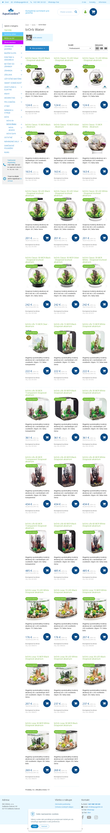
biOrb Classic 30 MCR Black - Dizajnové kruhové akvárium (37, 259)
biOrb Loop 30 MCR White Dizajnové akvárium (37, 724)
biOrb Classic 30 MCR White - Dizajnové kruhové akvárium (94, 259)
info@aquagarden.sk (21, 2)
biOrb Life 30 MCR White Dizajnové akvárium (93, 391)
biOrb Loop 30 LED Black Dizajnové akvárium (93, 657)
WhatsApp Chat (53, 2)
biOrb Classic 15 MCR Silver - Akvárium (66, 125)
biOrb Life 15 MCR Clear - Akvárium (37, 325)
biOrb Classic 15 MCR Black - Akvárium (37, 125)
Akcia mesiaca (9, 42)
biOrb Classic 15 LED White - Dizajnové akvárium (95, 59)
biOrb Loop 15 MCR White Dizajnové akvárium (94, 591)
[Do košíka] (47, 105)
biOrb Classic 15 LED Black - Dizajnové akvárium (37, 59)
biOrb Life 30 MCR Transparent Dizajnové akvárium (36, 392)
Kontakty (92, 2)
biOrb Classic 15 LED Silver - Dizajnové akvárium (66, 59)
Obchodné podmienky (62, 804)
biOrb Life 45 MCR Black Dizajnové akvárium (65, 458)
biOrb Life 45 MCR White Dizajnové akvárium (93, 458)
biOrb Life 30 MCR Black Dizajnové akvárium (65, 391)
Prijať (34, 826)
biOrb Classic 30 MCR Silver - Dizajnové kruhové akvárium (66, 259)
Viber (89, 812)
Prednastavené (74, 48)
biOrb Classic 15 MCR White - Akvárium (92, 125)
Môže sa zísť (9, 38)
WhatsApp (90, 810)
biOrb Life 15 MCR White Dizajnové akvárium (93, 325)
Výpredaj (7, 30)
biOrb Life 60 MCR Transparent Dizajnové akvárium (36, 525)
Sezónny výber (10, 34)
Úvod (6, 2)
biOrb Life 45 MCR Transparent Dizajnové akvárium (36, 459)
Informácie (102, 2)
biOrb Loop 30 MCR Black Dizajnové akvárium (65, 724)
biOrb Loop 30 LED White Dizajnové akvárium (65, 657)
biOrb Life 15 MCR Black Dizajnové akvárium (65, 325)
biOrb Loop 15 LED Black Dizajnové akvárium (65, 591)
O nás (84, 2)
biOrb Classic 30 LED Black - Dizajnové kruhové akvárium (37, 193)
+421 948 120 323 (39, 2)
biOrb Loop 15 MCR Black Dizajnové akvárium (37, 657)
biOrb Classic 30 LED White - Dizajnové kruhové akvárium (95, 193)
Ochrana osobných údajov (64, 807)
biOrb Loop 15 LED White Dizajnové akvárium (37, 591)
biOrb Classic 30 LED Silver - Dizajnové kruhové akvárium (66, 193)
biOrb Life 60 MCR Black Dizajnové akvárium (65, 524)
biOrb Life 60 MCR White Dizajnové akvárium (93, 524)
